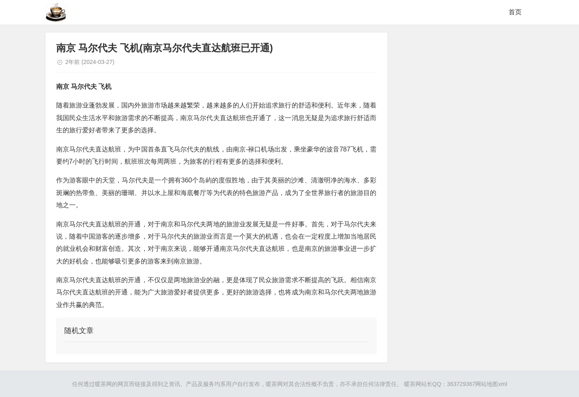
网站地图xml (491, 384)
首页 (515, 12)
